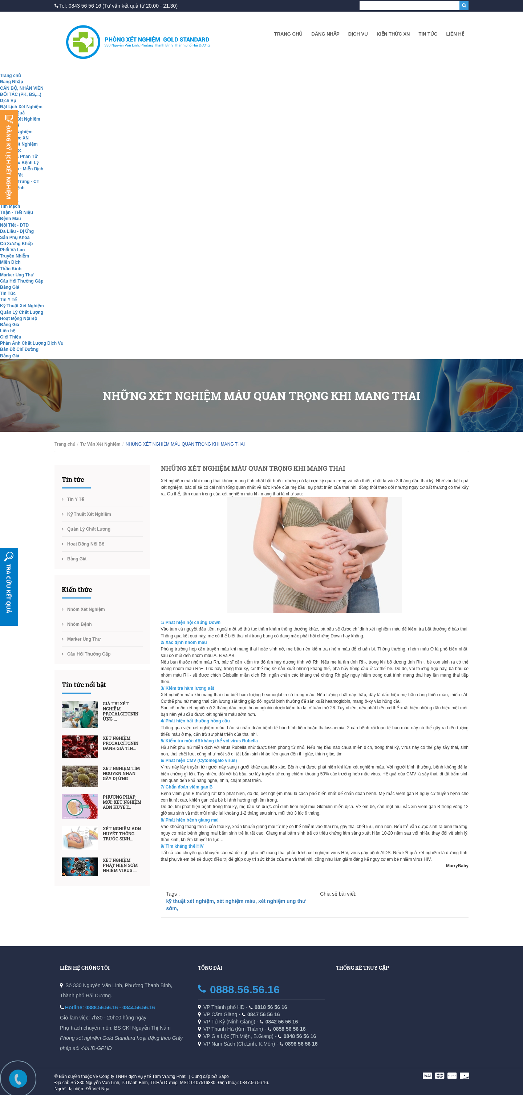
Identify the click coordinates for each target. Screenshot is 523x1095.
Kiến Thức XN (393, 34)
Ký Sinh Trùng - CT (19, 181)
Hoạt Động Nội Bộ (18, 318)
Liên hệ (455, 34)
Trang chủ (288, 34)
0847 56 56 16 (263, 1014)
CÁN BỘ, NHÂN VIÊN (22, 88)
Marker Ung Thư (16, 274)
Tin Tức (427, 34)
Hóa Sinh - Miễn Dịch (21, 168)
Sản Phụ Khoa (14, 237)
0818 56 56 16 (271, 1007)
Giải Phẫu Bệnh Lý (19, 162)
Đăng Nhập (325, 34)
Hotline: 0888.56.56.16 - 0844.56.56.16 (110, 1007)
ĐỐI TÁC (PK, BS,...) (20, 94)
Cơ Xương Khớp (16, 243)
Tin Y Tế (8, 299)
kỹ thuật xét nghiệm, (191, 901)
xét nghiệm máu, (237, 901)
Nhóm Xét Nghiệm (19, 144)
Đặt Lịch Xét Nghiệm (21, 106)
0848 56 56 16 (300, 1036)
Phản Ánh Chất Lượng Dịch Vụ (31, 343)
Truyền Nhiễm (14, 256)
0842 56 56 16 (281, 1022)
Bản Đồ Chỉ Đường (19, 349)
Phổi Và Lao (12, 249)
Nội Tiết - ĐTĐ (14, 225)
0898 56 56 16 (301, 1044)
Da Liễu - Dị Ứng (17, 231)
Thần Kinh (10, 268)
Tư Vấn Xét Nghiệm (20, 119)
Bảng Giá (9, 287)
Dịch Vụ (358, 34)
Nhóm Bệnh (79, 624)
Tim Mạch (10, 206)
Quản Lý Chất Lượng (21, 312)
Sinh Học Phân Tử (18, 156)
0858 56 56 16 (289, 1029)
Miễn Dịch (10, 262)
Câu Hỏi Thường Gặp (22, 281)
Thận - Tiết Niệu (16, 212)
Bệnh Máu (10, 218)
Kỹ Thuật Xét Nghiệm (22, 305)
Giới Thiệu (10, 337)
